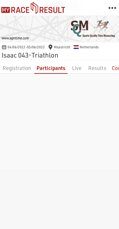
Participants (50, 68)
